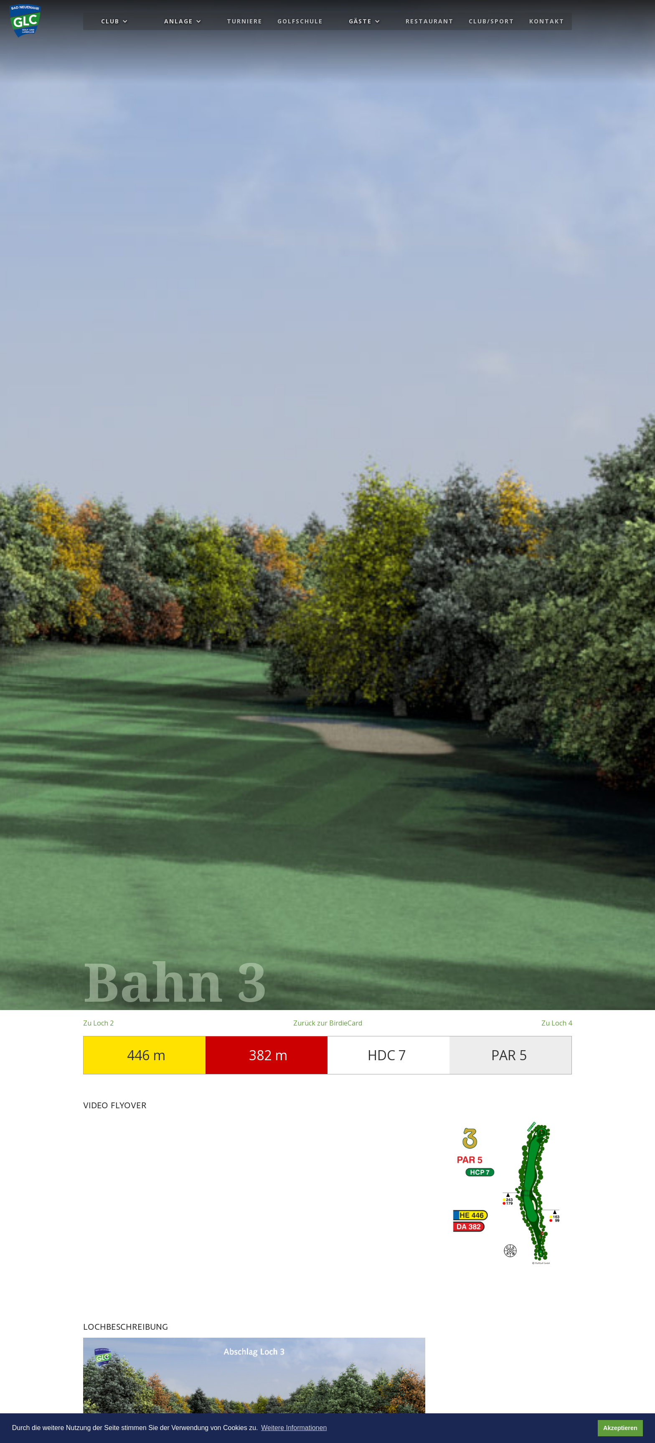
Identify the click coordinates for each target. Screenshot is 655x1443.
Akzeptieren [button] (620, 1428)
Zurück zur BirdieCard (327, 1023)
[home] (25, 21)
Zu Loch (98, 1023)
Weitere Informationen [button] (294, 1427)
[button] (114, 21)
